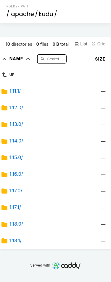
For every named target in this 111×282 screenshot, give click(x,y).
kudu (46, 14)
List (80, 44)
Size (100, 58)
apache (22, 14)
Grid (98, 44)
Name (21, 58)
